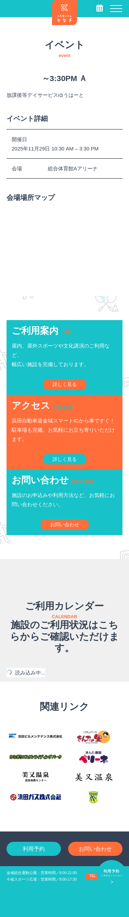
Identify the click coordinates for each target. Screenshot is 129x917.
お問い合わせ (95, 849)
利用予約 (34, 849)
